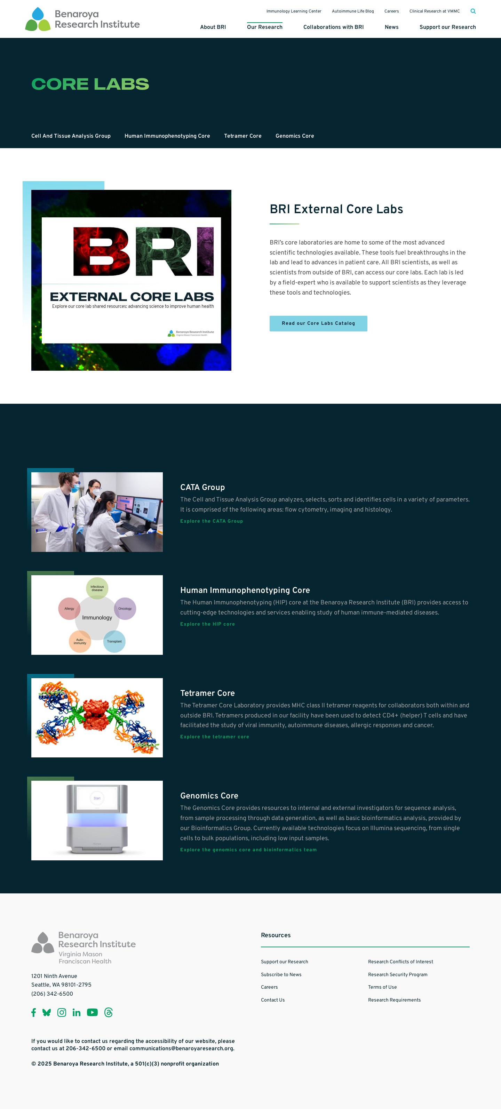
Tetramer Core (243, 136)
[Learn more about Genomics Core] (97, 820)
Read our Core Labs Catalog (318, 324)
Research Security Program (398, 975)
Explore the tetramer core (214, 737)
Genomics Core (295, 136)
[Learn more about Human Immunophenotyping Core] (97, 615)
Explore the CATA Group (211, 521)
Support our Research (448, 27)
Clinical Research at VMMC (434, 11)
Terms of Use (382, 987)
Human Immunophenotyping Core (167, 136)
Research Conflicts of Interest (400, 962)
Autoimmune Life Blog (353, 11)
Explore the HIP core (207, 624)
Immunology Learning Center (294, 11)
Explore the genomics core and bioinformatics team (248, 850)
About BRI (213, 27)
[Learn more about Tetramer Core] (97, 718)
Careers (391, 11)
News (392, 27)
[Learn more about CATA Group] (97, 512)
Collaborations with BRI (333, 27)
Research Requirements (394, 1000)
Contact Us (273, 1000)
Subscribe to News (281, 975)
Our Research (265, 27)
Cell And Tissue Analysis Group (71, 136)
